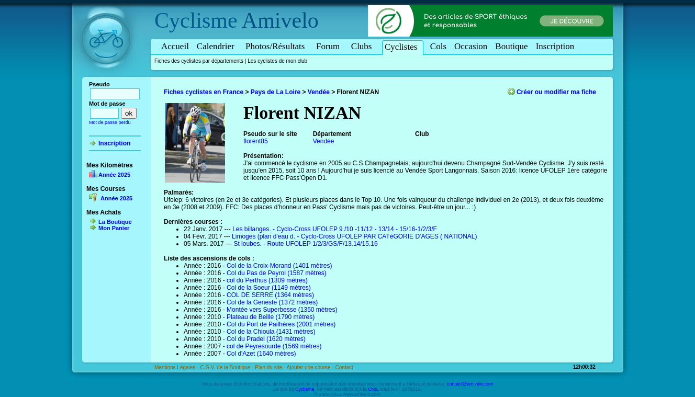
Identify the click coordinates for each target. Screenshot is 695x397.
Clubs (363, 46)
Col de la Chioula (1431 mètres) (271, 331)
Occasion (470, 46)
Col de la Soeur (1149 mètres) (269, 287)
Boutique (511, 46)
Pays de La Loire (275, 92)
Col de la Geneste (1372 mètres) (272, 302)
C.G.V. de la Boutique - (227, 367)
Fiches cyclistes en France (203, 92)
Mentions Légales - (177, 367)
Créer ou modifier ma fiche (556, 92)
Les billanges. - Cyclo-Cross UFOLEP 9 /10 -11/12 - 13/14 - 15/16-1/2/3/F (334, 229)
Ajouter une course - (311, 367)
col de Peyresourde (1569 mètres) (274, 346)
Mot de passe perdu (110, 122)
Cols (438, 46)
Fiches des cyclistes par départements (198, 61)
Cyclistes (403, 47)
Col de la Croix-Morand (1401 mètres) (279, 265)
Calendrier (217, 46)
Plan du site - (271, 367)
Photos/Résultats (276, 46)
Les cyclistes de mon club (277, 61)
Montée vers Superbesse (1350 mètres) (282, 309)
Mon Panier (113, 228)
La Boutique (115, 222)
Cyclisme (196, 20)
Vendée (319, 92)
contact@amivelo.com (470, 384)
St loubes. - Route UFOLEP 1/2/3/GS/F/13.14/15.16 (305, 243)
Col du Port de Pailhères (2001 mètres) (281, 324)
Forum (329, 46)
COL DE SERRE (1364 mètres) (270, 295)
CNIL (373, 389)
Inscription (555, 46)
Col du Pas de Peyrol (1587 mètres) (277, 273)
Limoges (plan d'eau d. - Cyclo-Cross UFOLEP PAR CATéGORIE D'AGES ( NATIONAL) (354, 236)
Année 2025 (114, 175)
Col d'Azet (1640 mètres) (261, 353)
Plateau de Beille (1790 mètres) (271, 317)
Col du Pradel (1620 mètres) (266, 339)
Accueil (175, 46)
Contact (344, 367)
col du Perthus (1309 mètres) (267, 280)
